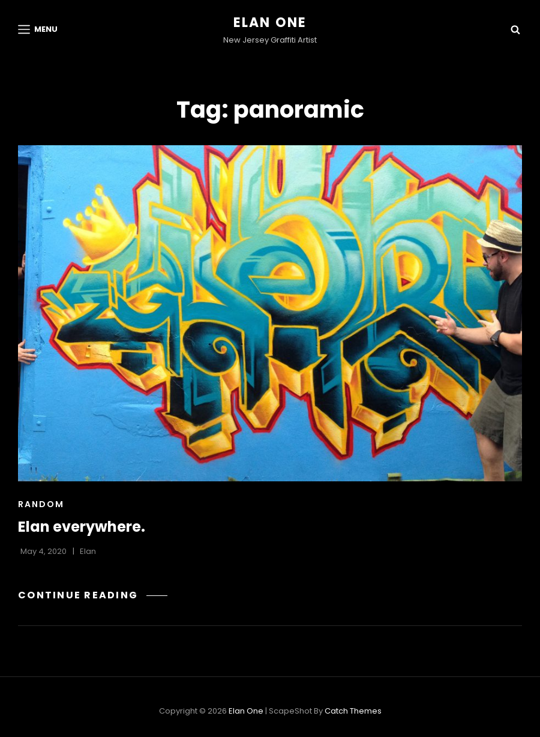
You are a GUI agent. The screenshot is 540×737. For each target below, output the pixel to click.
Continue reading (92, 595)
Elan (88, 551)
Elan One (270, 22)
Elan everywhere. (81, 527)
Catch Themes (353, 711)
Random (41, 504)
